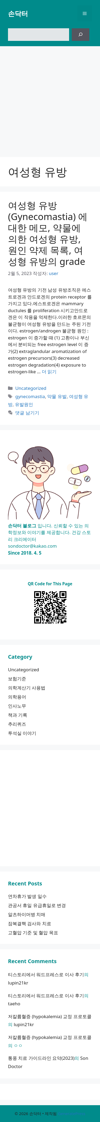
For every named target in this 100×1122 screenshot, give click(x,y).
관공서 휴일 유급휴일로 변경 (37, 905)
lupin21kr (18, 983)
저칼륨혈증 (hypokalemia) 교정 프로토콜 (49, 1016)
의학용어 (17, 697)
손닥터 (18, 13)
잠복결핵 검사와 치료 (29, 923)
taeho (14, 1004)
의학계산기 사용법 (26, 688)
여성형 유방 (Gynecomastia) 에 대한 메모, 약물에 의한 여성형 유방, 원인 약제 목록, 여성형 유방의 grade (47, 233)
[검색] (80, 34)
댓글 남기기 (27, 413)
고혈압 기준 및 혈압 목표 (33, 932)
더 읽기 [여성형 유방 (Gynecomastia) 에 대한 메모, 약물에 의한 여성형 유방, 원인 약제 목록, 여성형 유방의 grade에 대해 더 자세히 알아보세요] (49, 371)
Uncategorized (30, 388)
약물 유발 (56, 396)
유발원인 (24, 404)
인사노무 (17, 706)
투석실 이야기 (22, 733)
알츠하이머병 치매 (26, 914)
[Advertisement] (50, 99)
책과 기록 (17, 715)
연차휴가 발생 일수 (27, 896)
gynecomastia (30, 396)
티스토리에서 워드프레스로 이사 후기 (46, 974)
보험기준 (17, 679)
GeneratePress (71, 1113)
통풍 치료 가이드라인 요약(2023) (41, 1058)
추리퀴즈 (17, 724)
